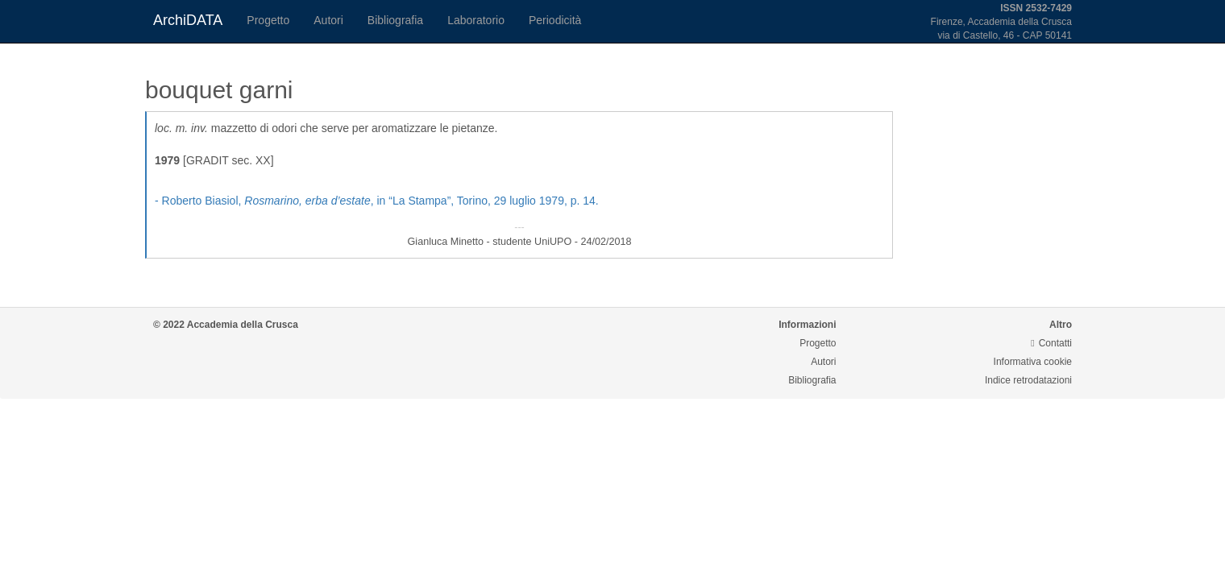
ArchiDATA (187, 20)
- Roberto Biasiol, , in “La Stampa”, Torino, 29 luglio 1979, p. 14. (377, 200)
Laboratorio (476, 20)
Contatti (1051, 343)
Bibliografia (395, 20)
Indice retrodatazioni (1028, 380)
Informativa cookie (1033, 361)
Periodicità (555, 20)
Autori (328, 20)
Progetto (268, 20)
